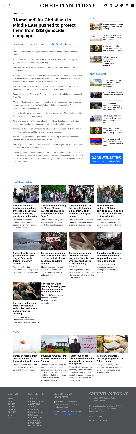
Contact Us (34, 420)
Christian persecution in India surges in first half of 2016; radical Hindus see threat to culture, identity (53, 258)
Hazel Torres (18, 44)
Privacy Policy (35, 412)
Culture (12, 412)
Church (12, 409)
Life (10, 415)
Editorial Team (35, 401)
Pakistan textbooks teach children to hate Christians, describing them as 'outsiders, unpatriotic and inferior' (25, 210)
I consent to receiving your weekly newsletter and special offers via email (68, 404)
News (22, 13)
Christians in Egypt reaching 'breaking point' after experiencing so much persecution (54, 288)
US (9, 417)
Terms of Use (63, 414)
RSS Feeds (33, 415)
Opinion (11, 404)
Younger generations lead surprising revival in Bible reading (110, 358)
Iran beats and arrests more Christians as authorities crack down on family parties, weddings (25, 308)
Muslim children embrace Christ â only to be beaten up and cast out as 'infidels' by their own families (110, 210)
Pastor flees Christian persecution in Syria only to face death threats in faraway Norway (24, 258)
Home (15, 13)
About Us (33, 399)
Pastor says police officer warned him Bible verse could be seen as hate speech (81, 360)
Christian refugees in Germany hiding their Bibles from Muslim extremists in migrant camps (80, 210)
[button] (3, 6)
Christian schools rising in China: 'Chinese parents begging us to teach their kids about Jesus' (53, 210)
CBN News (46, 81)
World (11, 407)
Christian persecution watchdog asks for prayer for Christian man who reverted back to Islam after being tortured (81, 259)
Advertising (34, 404)
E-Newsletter (35, 417)
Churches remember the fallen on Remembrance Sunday (53, 358)
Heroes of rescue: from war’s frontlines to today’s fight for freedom (26, 358)
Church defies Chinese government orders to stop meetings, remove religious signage (109, 257)
